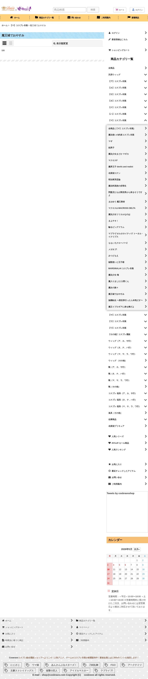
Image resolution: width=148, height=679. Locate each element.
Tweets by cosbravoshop (120, 493)
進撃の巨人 (52, 670)
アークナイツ (135, 665)
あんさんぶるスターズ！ (64, 665)
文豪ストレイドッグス (22, 670)
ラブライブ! (107, 670)
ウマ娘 (35, 665)
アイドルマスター (79, 670)
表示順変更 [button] (60, 43)
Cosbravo (13, 658)
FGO (113, 665)
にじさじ (15, 665)
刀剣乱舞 (93, 665)
